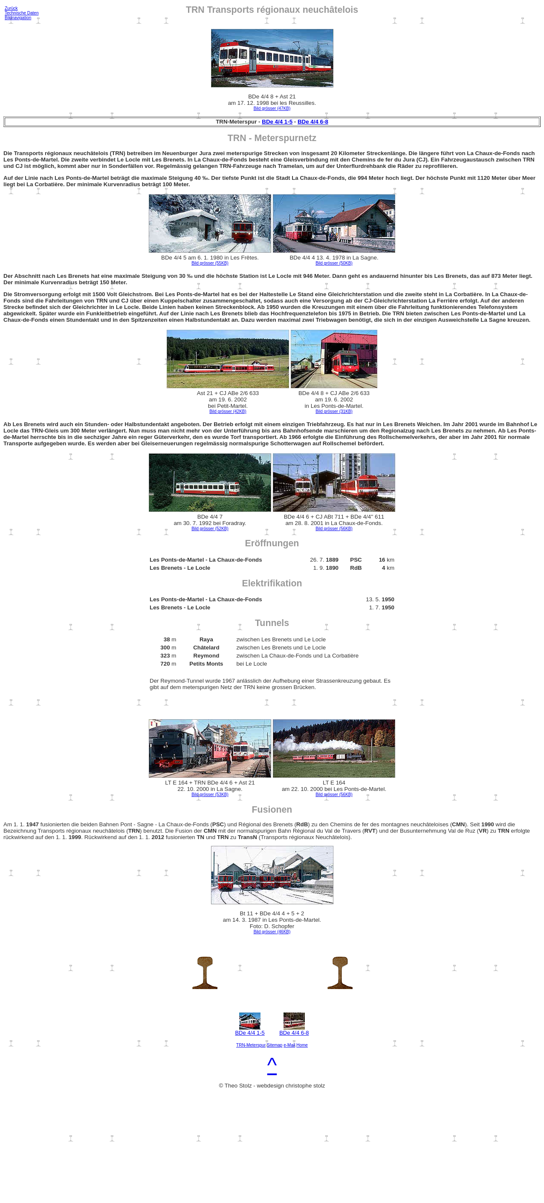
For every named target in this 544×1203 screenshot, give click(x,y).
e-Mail (289, 1045)
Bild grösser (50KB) (334, 263)
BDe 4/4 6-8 (313, 121)
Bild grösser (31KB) (334, 411)
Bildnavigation (18, 17)
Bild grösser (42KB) (227, 411)
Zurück (11, 8)
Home (302, 1045)
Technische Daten (22, 13)
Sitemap (275, 1045)
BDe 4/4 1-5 (277, 121)
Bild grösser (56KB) (334, 528)
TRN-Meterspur (251, 1045)
